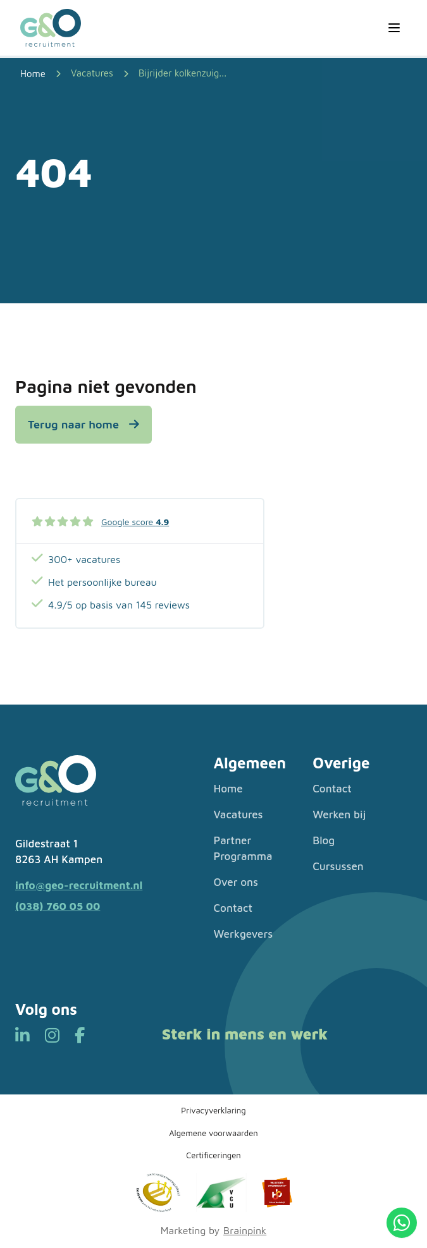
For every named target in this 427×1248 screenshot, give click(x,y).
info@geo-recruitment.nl (78, 885)
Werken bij (339, 814)
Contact (233, 908)
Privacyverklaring (213, 1110)
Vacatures (92, 73)
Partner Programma (243, 848)
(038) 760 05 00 (57, 906)
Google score (135, 521)
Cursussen (338, 866)
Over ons (236, 882)
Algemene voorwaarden (213, 1133)
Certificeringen (213, 1155)
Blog (324, 840)
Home (228, 788)
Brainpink (244, 1230)
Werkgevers (243, 934)
